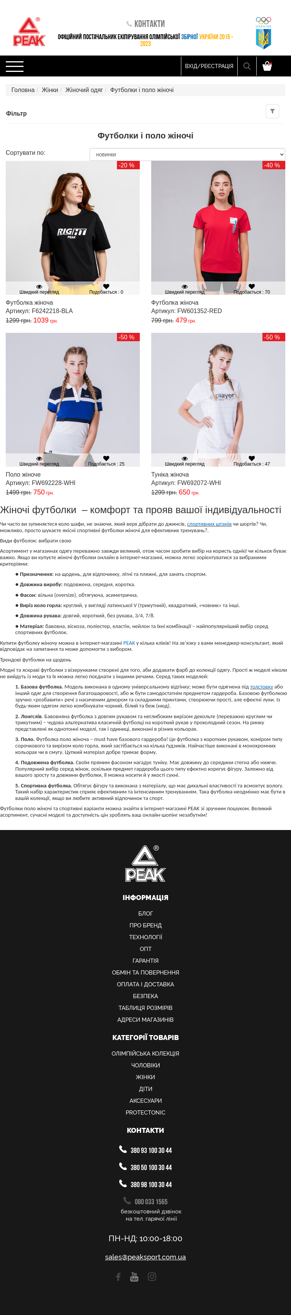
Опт (146, 949)
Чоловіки (145, 1065)
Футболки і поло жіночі (142, 90)
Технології (145, 937)
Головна (23, 90)
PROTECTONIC (145, 1112)
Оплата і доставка (145, 984)
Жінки (50, 90)
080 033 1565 (145, 1201)
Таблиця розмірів (145, 1008)
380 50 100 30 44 (145, 1167)
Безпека (145, 996)
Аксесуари (146, 1100)
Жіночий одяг (84, 90)
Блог (145, 913)
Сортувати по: (25, 153)
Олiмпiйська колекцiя (145, 1053)
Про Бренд (146, 925)
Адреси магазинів (145, 1019)
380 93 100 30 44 (145, 1150)
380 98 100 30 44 (145, 1184)
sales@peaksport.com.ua (145, 1257)
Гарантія (146, 960)
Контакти (145, 24)
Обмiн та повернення (145, 972)
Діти (145, 1089)
